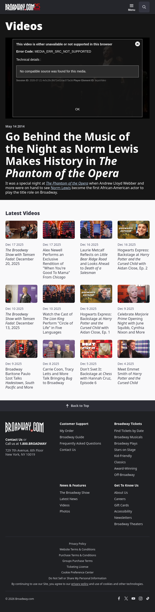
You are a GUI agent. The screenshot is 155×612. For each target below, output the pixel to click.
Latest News (69, 499)
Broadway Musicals (128, 437)
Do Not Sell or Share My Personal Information (78, 578)
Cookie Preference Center (77, 572)
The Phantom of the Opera (67, 183)
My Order (67, 431)
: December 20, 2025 (20, 257)
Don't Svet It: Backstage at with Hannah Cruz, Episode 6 (96, 376)
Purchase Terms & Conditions (77, 555)
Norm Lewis (61, 187)
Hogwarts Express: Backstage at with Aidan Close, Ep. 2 (133, 259)
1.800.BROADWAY (33, 443)
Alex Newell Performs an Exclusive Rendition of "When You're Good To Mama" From (56, 264)
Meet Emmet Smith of (130, 376)
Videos (65, 505)
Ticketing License (77, 567)
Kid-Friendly (123, 456)
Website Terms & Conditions (77, 549)
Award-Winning (125, 468)
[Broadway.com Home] (22, 7)
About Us (121, 492)
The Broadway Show (75, 492)
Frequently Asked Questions (80, 443)
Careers (119, 499)
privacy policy (79, 584)
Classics (120, 462)
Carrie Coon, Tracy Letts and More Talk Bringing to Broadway (58, 376)
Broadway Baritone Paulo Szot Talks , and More (19, 378)
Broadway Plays (125, 443)
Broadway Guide (72, 437)
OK (77, 109)
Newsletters (123, 517)
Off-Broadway (124, 475)
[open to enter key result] (144, 7)
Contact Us (14, 439)
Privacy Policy (77, 544)
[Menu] (131, 8)
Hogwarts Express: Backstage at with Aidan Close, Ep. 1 (96, 323)
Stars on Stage (125, 449)
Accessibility (123, 511)
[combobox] (142, 7)
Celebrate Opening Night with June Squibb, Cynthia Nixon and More (133, 323)
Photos (65, 511)
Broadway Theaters (128, 524)
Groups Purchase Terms (77, 561)
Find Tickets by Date (129, 431)
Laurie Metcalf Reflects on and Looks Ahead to (94, 261)
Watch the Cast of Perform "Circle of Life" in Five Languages (58, 323)
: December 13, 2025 (20, 321)
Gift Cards (121, 505)
